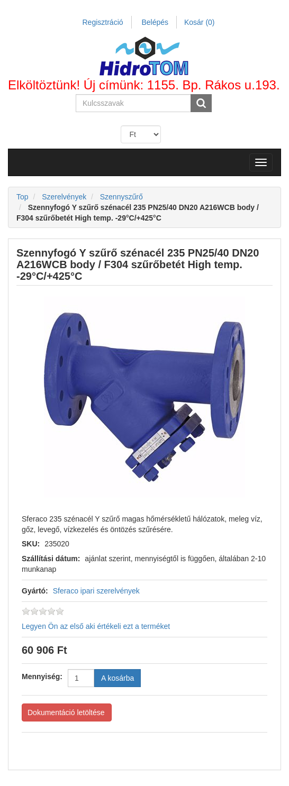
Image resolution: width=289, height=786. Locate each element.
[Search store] (134, 103)
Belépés (154, 22)
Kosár (199, 22)
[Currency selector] (141, 134)
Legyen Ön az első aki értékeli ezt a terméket (96, 626)
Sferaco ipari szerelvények (96, 591)
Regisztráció (103, 22)
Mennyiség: (42, 676)
